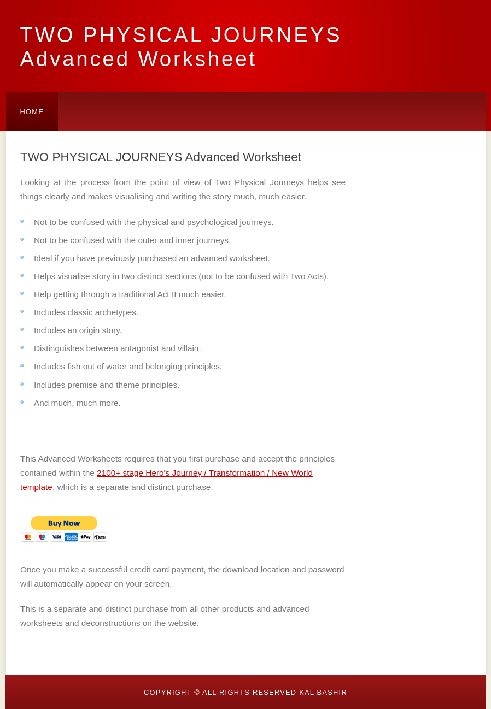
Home (32, 112)
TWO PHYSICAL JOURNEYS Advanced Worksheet (181, 46)
